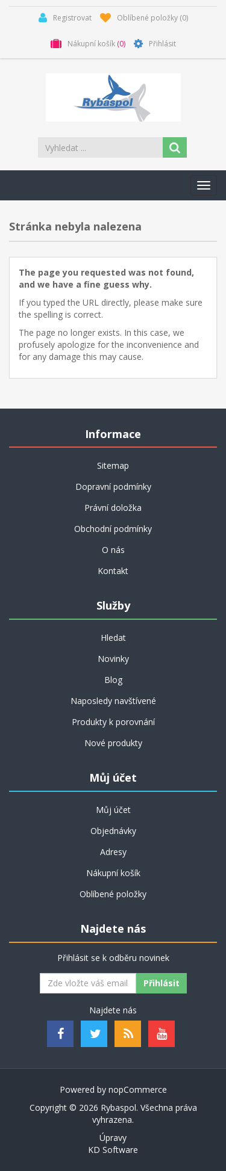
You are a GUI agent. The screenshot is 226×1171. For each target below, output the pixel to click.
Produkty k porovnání (113, 722)
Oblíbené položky (113, 894)
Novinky (113, 658)
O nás (113, 549)
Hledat (113, 637)
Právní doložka (113, 507)
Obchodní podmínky (113, 528)
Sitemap (113, 465)
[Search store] (101, 147)
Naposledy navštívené (113, 700)
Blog (113, 679)
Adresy (113, 851)
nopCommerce (137, 1089)
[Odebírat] (88, 983)
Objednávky (113, 830)
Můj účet (113, 809)
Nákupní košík (113, 873)
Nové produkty (113, 743)
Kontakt (113, 570)
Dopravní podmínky (113, 486)
